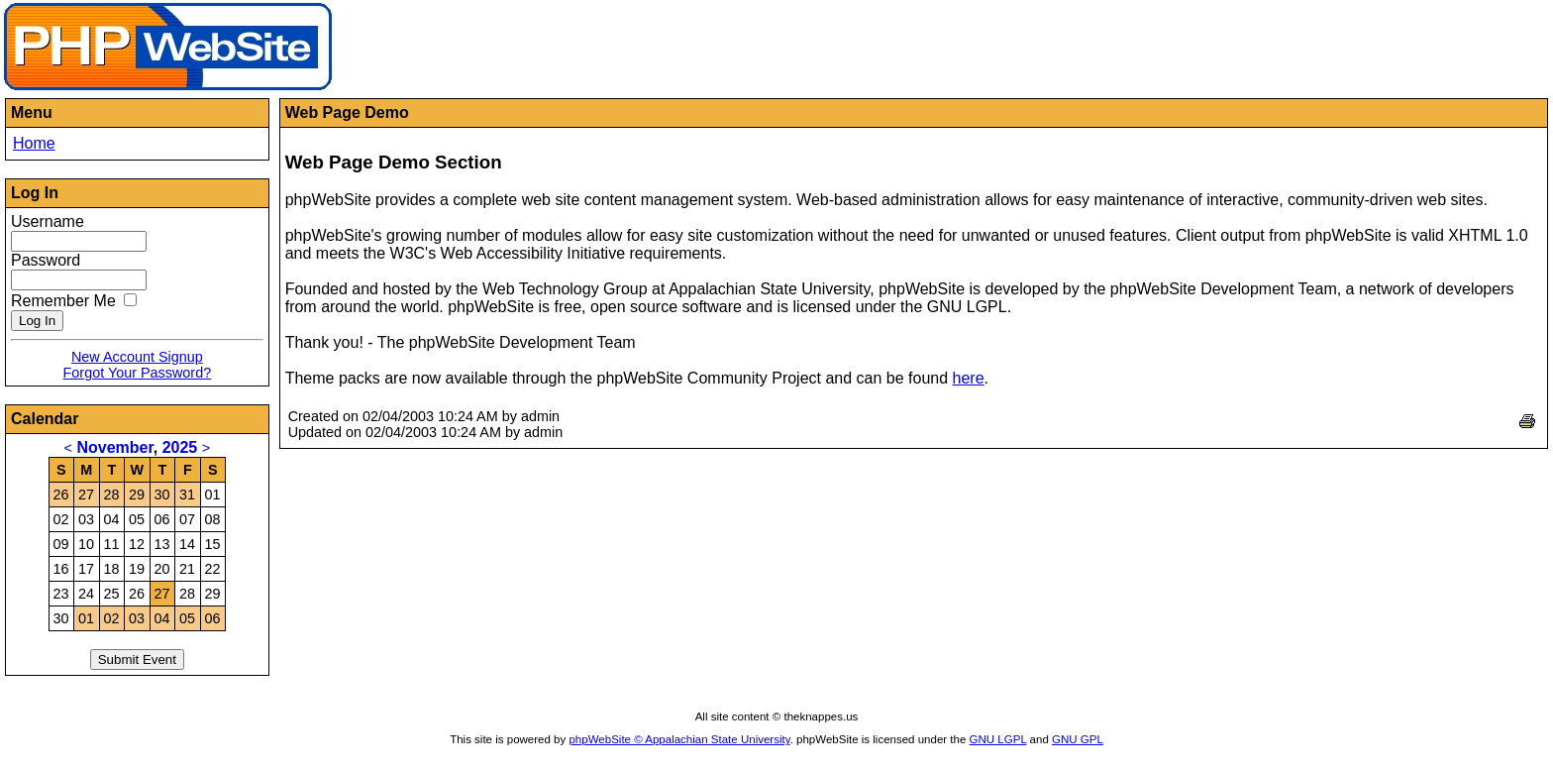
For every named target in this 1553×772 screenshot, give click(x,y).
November (114, 447)
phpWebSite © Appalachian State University (679, 739)
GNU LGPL (998, 739)
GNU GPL (1077, 739)
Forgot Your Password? (137, 373)
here (968, 378)
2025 (180, 447)
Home (34, 143)
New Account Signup (137, 357)
